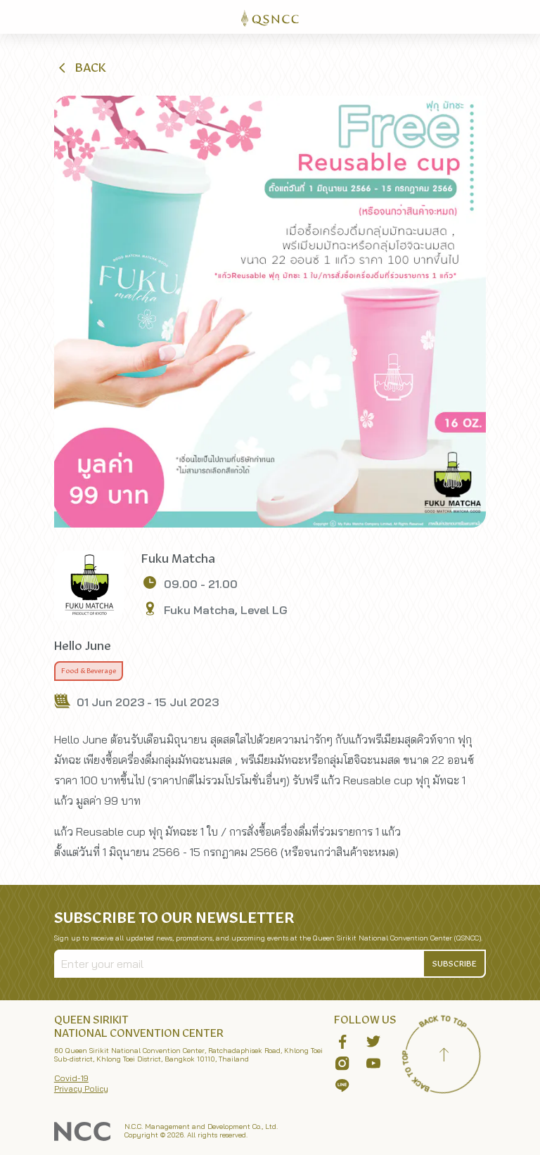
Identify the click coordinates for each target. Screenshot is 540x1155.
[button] (81, 67)
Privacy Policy (81, 1088)
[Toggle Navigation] (523, 17)
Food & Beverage (88, 671)
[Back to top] (443, 1056)
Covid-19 (71, 1078)
